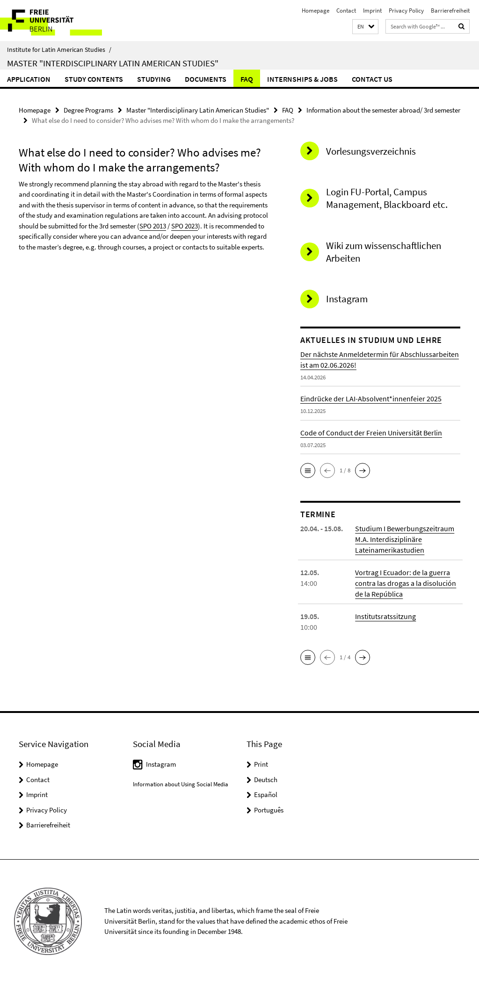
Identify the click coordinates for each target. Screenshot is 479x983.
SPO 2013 (152, 225)
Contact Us (372, 79)
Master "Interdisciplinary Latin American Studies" (112, 63)
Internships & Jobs (302, 79)
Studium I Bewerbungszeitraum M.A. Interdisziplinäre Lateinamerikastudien (404, 539)
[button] (365, 27)
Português (268, 809)
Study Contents (94, 79)
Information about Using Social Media (180, 784)
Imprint (372, 10)
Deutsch (265, 779)
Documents (205, 79)
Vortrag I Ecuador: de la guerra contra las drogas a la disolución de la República (405, 583)
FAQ (246, 79)
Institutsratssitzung (385, 616)
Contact (346, 10)
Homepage (315, 10)
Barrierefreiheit (450, 10)
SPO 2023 (184, 225)
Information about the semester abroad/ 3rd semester (383, 110)
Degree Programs (88, 110)
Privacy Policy (406, 10)
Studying (154, 79)
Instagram (161, 764)
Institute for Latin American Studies (59, 49)
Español (265, 794)
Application (29, 79)
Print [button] (261, 764)
